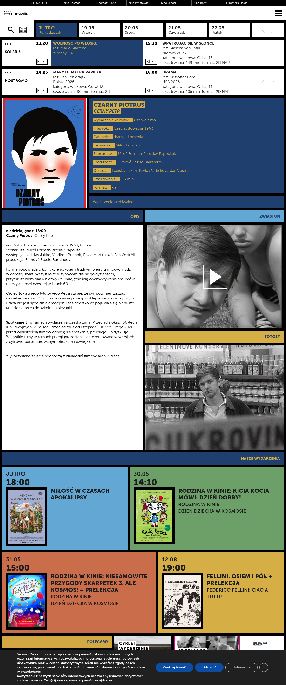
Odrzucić (209, 667)
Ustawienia (241, 667)
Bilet (42, 61)
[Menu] (279, 13)
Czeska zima (145, 120)
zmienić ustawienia (101, 667)
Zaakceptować (174, 667)
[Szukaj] (11, 29)
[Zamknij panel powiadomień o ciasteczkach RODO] (263, 667)
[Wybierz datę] (23, 29)
